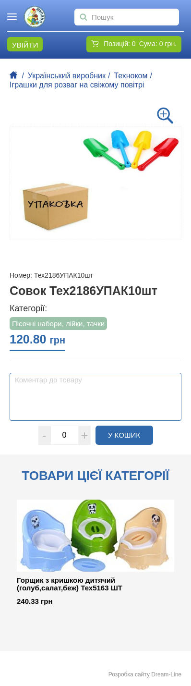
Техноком (130, 76)
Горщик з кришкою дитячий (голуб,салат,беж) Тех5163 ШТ (69, 584)
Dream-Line (166, 674)
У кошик (130, 434)
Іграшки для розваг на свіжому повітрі (77, 85)
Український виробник (67, 76)
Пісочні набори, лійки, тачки (58, 323)
